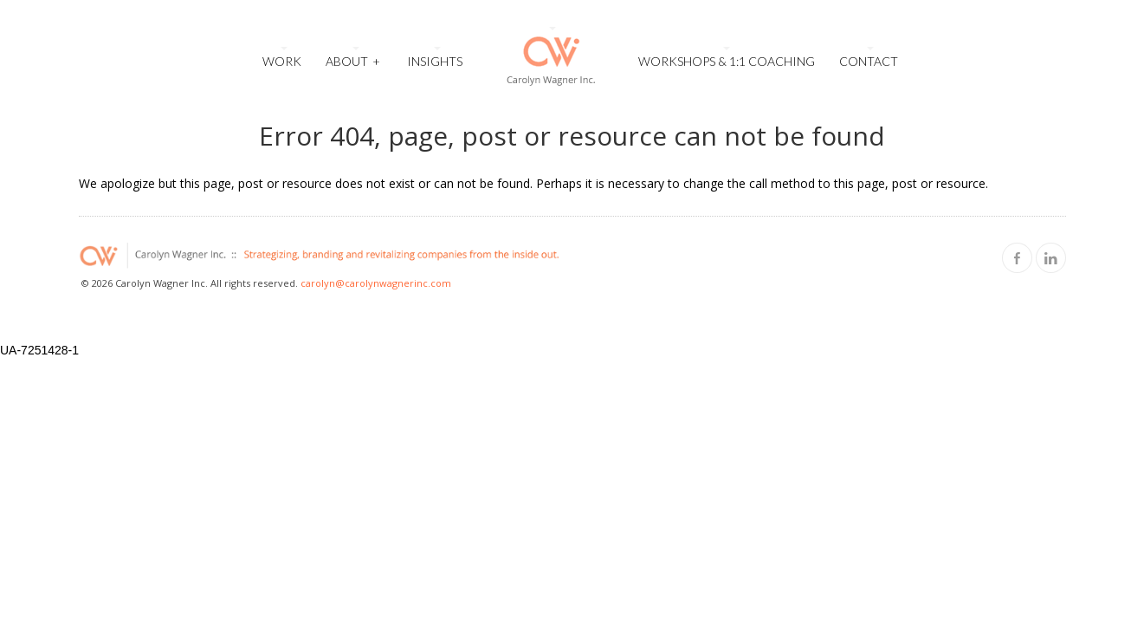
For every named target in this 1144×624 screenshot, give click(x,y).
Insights (434, 61)
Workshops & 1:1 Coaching (726, 61)
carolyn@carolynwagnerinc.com (376, 282)
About (353, 59)
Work (281, 61)
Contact (868, 61)
